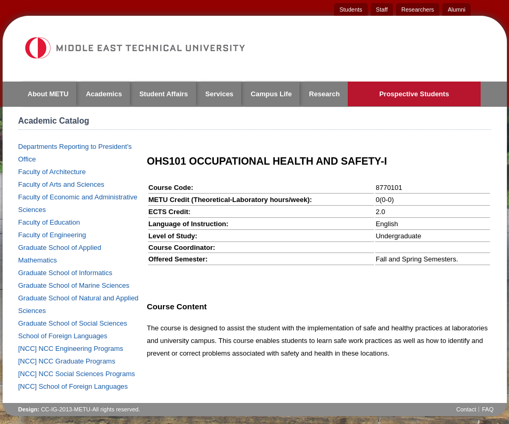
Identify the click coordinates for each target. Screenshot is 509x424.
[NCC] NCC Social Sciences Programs (77, 374)
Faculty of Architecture (52, 172)
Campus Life (271, 94)
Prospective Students (414, 94)
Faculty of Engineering (52, 235)
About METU (48, 94)
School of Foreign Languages (63, 336)
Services (219, 94)
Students (350, 9)
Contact (466, 409)
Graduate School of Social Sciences (72, 323)
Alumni (456, 9)
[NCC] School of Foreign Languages (73, 386)
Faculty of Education (49, 222)
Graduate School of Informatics (65, 273)
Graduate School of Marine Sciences (74, 285)
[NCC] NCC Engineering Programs (70, 348)
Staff (382, 9)
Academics (104, 94)
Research (324, 94)
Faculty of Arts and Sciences (61, 184)
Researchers (417, 9)
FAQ (487, 409)
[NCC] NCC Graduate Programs (67, 361)
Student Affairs (163, 94)
